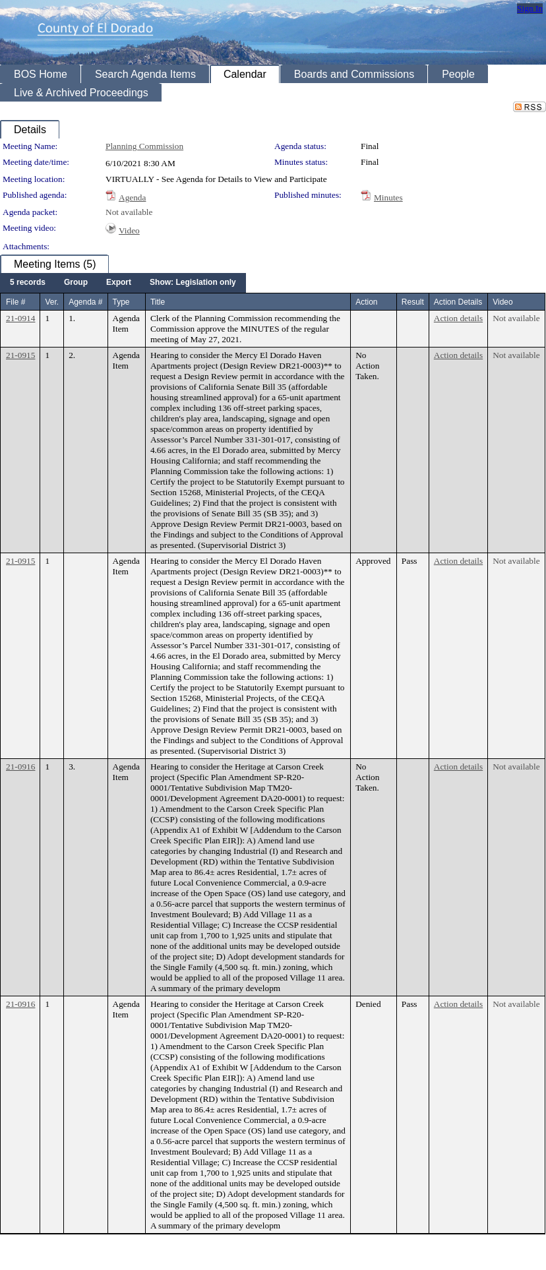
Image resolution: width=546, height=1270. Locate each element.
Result (413, 302)
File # (15, 302)
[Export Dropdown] (118, 283)
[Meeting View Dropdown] (193, 283)
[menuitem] (28, 283)
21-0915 (20, 355)
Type (121, 302)
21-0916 (20, 766)
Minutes (388, 197)
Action (366, 302)
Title (157, 302)
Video (129, 230)
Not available (129, 212)
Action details (458, 318)
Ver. (52, 302)
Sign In (530, 8)
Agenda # (85, 302)
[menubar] (123, 283)
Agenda (132, 197)
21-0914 (20, 318)
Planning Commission (144, 146)
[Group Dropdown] (76, 283)
